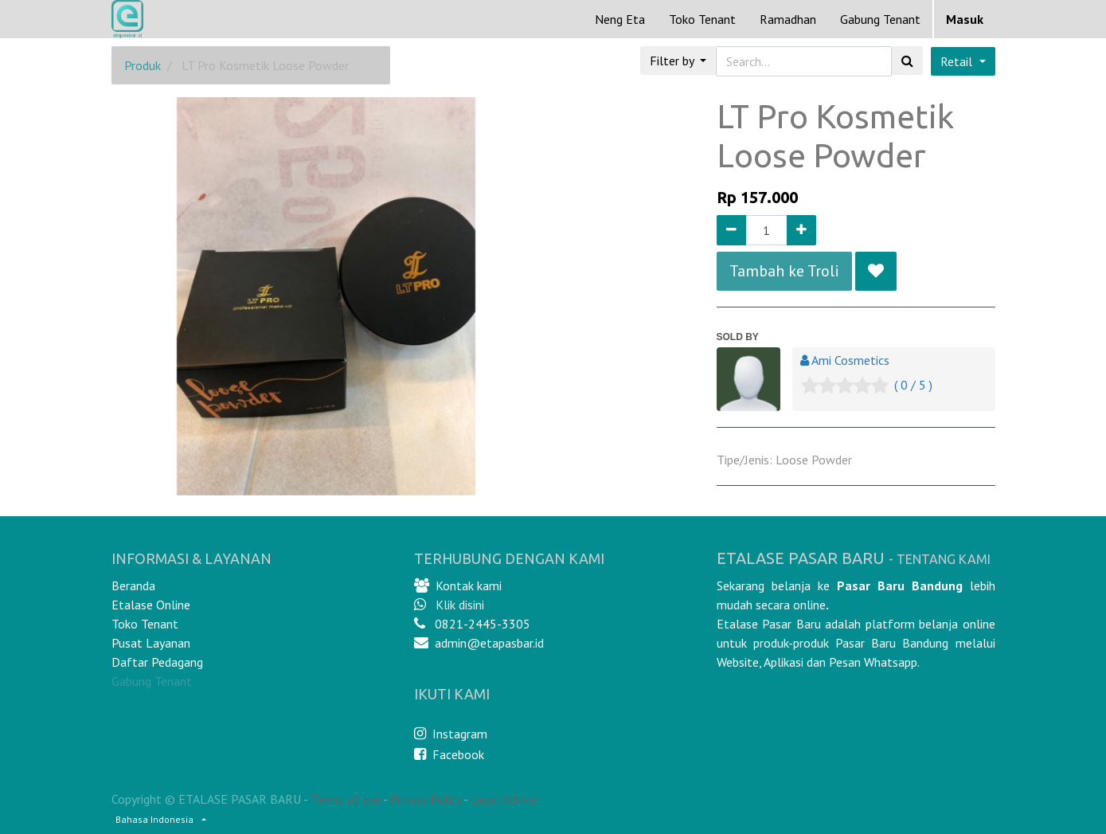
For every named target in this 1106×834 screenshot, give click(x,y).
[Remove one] (731, 230)
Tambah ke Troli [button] (784, 270)
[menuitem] (620, 19)
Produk (142, 65)
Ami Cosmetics (850, 360)
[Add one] (801, 230)
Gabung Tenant (151, 681)
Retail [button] (957, 61)
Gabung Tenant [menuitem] (880, 19)
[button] (876, 271)
